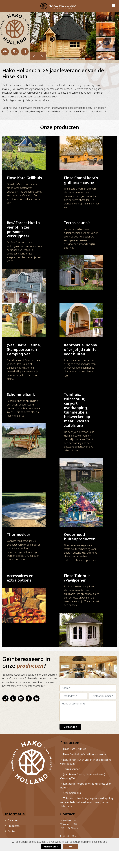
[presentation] (34, 56)
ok (70, 846)
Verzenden (70, 685)
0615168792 (70, 799)
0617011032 (70, 795)
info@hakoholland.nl (74, 803)
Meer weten (51, 846)
